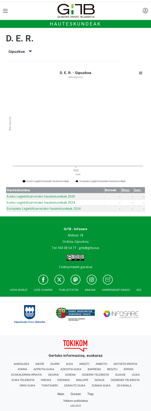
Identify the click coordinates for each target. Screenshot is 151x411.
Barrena (94, 369)
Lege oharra (43, 290)
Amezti (84, 363)
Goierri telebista (95, 374)
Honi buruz (18, 290)
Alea (69, 363)
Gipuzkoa (20, 51)
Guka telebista (22, 380)
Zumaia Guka (101, 385)
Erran (128, 369)
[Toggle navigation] (5, 10)
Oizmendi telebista (125, 380)
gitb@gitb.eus (89, 248)
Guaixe (120, 374)
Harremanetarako (116, 290)
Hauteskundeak (75, 24)
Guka (136, 374)
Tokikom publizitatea (75, 400)
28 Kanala (124, 385)
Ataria (22, 369)
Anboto (101, 363)
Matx (60, 394)
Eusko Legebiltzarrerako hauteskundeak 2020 (41, 196)
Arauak (90, 290)
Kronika (63, 380)
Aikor (39, 363)
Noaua (99, 380)
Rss (138, 290)
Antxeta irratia (125, 363)
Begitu (112, 369)
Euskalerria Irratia (26, 374)
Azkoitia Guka (70, 369)
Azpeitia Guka (43, 369)
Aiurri (55, 363)
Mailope (82, 380)
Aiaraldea (21, 363)
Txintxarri (49, 385)
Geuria (53, 374)
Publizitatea (68, 290)
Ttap (90, 394)
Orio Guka (27, 385)
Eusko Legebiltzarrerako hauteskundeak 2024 (41, 202)
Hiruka (46, 380)
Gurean (76, 394)
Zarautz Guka (74, 385)
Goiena (70, 374)
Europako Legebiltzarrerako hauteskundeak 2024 (43, 208)
